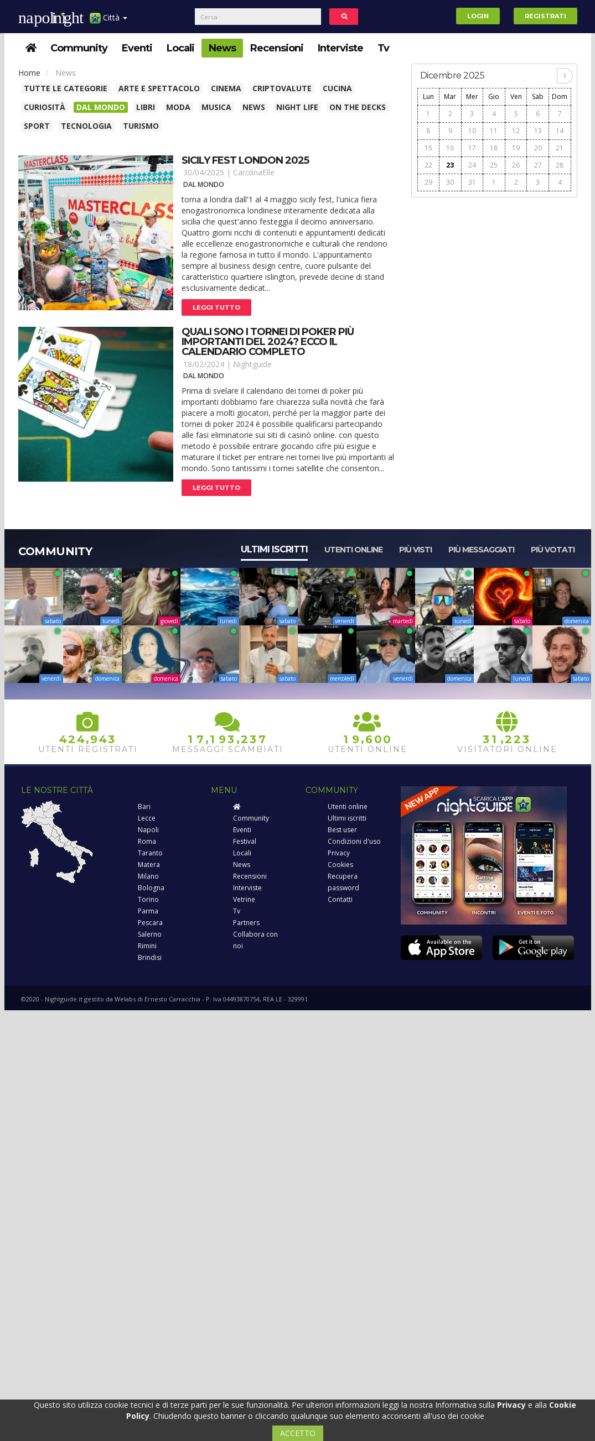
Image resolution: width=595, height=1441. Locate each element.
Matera (149, 864)
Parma (148, 911)
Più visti (415, 550)
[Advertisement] (494, 273)
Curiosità (44, 107)
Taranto (150, 853)
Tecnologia (86, 126)
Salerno (150, 934)
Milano (148, 876)
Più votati (553, 550)
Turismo (141, 126)
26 (516, 165)
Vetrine (244, 899)
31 (472, 182)
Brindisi (150, 957)
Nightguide (252, 364)
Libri (145, 107)
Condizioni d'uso (354, 841)
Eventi (137, 48)
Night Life (297, 107)
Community (78, 48)
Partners (246, 922)
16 (450, 148)
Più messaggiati (481, 550)
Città (108, 22)
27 (538, 165)
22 (428, 165)
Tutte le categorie (65, 88)
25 (494, 165)
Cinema (226, 88)
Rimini (147, 946)
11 (494, 130)
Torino (148, 899)
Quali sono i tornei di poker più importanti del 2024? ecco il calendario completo (268, 342)
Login (478, 16)
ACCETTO (297, 1433)
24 (472, 165)
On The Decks (357, 107)
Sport (37, 126)
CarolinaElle (254, 172)
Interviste (340, 48)
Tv (383, 48)
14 (559, 130)
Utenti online (353, 550)
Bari (144, 806)
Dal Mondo (100, 107)
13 (538, 130)
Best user (342, 829)
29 (428, 182)
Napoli (148, 829)
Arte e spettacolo (159, 88)
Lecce (147, 818)
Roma (147, 841)
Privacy (339, 853)
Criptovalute (282, 88)
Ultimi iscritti (274, 549)
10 (472, 130)
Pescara (150, 922)
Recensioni (276, 48)
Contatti (340, 899)
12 (516, 130)
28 (559, 165)
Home (29, 72)
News (222, 48)
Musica (216, 107)
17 (472, 148)
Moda (178, 107)
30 (450, 182)
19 (516, 148)
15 (428, 148)
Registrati (545, 16)
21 (559, 148)
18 (494, 148)
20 (538, 148)
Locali (180, 48)
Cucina (337, 88)
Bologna (151, 887)
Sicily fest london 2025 (245, 160)
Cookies (340, 864)
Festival (244, 841)
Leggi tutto (216, 307)
